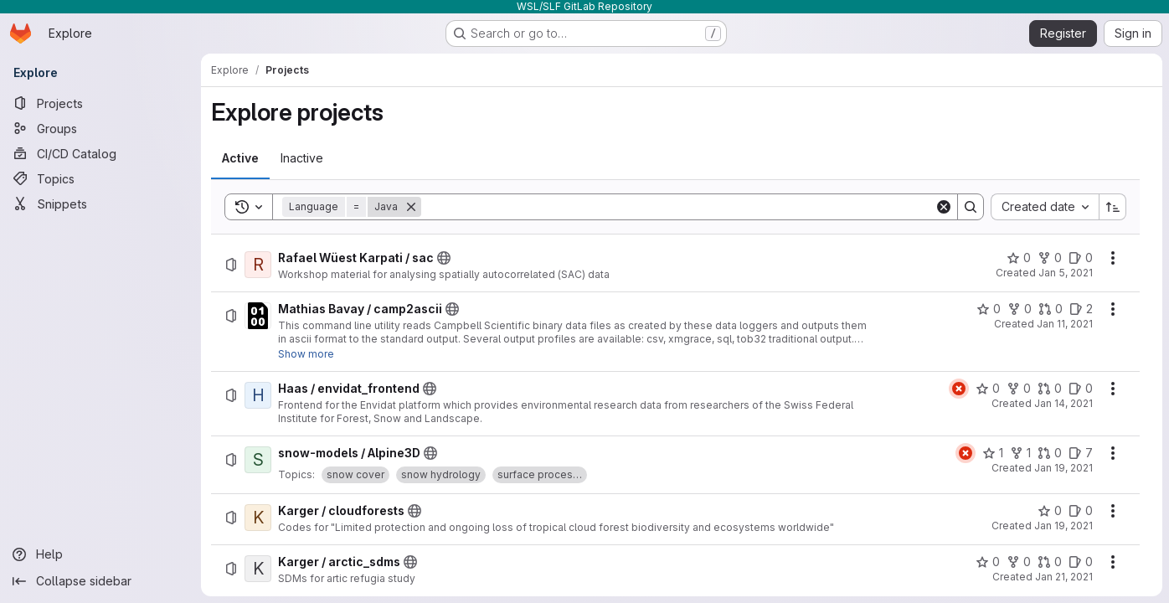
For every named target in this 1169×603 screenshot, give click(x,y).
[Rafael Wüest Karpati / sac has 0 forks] (1050, 258)
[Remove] (411, 207)
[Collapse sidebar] (100, 581)
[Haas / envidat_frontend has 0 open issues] (1081, 388)
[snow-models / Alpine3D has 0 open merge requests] (1050, 453)
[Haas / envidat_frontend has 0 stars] (988, 388)
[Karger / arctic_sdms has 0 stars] (988, 562)
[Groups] (100, 128)
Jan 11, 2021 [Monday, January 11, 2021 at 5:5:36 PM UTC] (1065, 323)
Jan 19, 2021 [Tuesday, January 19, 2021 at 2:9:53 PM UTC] (1063, 467)
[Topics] (100, 178)
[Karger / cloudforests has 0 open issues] (1081, 511)
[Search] (678, 207)
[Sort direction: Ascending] (1112, 206)
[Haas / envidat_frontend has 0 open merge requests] (1050, 388)
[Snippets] (100, 203)
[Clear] (944, 207)
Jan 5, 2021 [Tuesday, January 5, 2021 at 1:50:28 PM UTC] (1065, 272)
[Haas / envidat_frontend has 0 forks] (1019, 388)
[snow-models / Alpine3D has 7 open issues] (1081, 453)
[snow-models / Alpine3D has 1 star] (992, 453)
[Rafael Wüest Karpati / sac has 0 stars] (1019, 258)
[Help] (100, 554)
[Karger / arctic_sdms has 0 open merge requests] (1050, 562)
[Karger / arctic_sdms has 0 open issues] (1081, 562)
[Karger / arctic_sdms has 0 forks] (1019, 562)
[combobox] (1045, 206)
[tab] (240, 158)
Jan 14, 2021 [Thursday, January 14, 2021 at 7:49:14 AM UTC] (1063, 403)
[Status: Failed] (959, 389)
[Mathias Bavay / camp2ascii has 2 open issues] (1081, 309)
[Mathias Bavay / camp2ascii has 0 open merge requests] (1050, 309)
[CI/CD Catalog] (100, 153)
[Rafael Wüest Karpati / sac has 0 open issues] (1081, 258)
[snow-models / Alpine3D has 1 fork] (1020, 453)
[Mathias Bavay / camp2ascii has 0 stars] (988, 309)
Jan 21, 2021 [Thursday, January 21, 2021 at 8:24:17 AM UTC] (1064, 576)
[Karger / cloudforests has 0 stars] (1050, 511)
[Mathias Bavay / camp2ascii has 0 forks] (1019, 309)
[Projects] (100, 103)
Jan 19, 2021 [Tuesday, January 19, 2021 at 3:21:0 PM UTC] (1063, 525)
